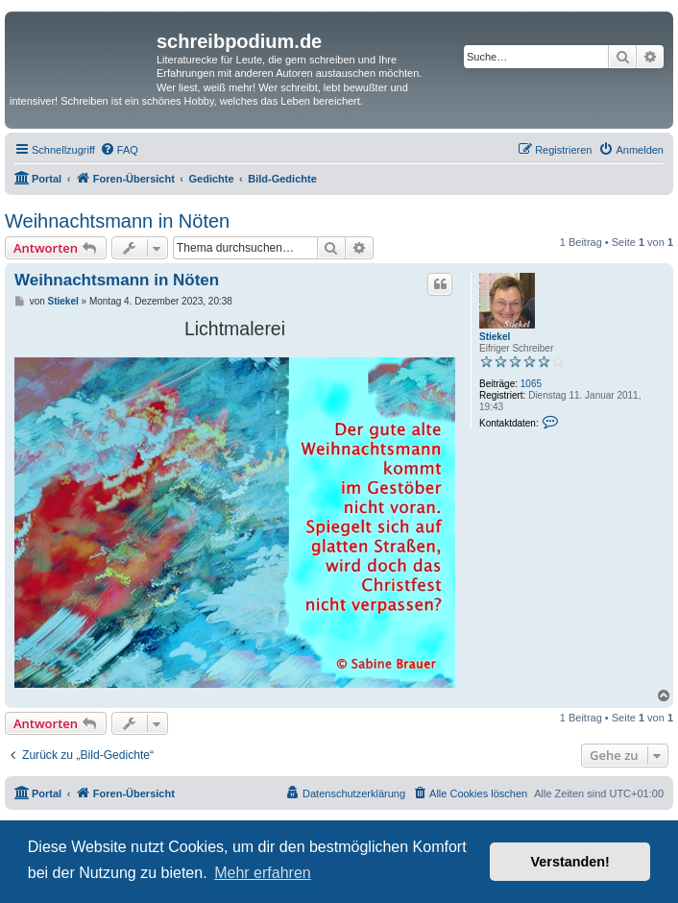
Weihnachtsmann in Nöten (117, 221)
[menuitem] (119, 149)
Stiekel (494, 336)
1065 (531, 383)
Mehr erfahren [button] (262, 873)
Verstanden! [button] (570, 861)
